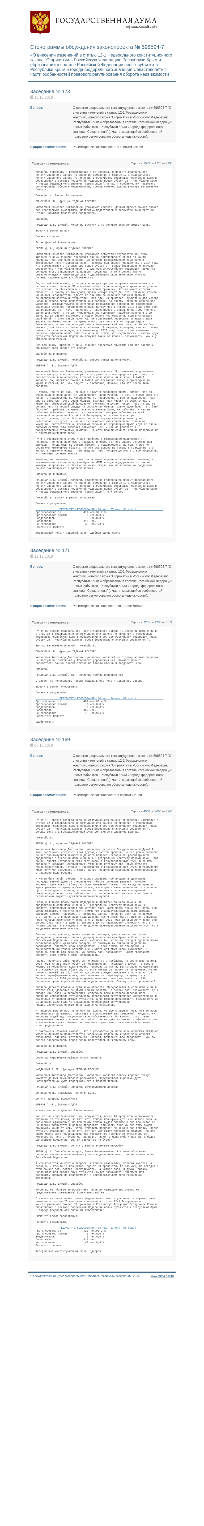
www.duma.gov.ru (162, 1519)
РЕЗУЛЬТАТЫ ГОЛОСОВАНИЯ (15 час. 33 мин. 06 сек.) (99, 1464)
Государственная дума (99, 23)
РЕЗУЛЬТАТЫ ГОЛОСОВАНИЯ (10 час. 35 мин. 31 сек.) (99, 602)
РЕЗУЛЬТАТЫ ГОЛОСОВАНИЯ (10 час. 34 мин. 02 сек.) (99, 816)
